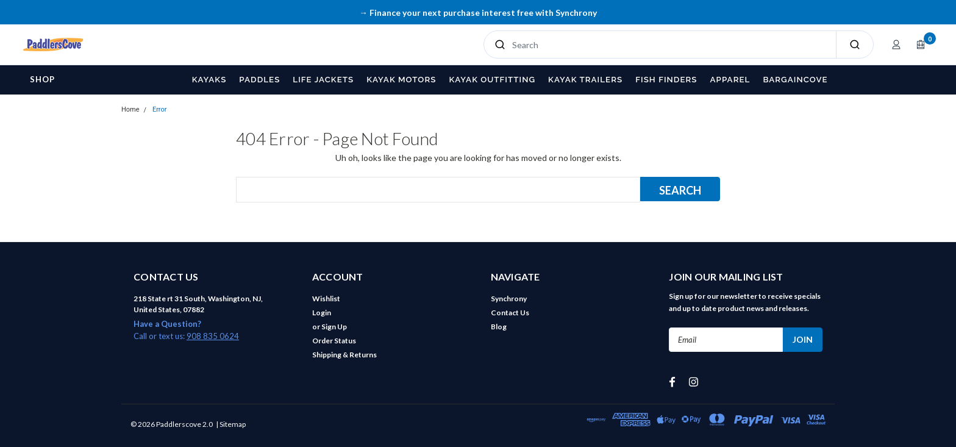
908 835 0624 (213, 336)
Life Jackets (323, 79)
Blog (499, 326)
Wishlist (326, 298)
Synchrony (509, 298)
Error (159, 109)
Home (130, 109)
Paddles (259, 79)
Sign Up (334, 326)
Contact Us (510, 312)
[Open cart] (920, 44)
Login (321, 312)
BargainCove (795, 79)
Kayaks (209, 79)
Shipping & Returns (344, 354)
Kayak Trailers (585, 79)
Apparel (730, 79)
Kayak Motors (401, 79)
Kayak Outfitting (492, 79)
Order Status (334, 340)
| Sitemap (231, 424)
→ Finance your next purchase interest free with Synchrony (478, 12)
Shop (42, 79)
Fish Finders (666, 79)
